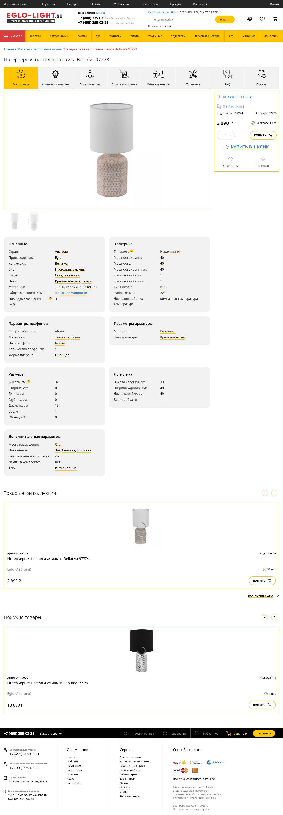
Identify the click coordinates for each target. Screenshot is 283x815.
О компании (78, 749)
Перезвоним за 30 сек (163, 12)
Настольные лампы (47, 49)
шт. (233, 733)
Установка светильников (135, 761)
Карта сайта (74, 783)
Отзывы (96, 4)
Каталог (13, 36)
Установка (121, 4)
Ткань (59, 287)
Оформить (264, 733)
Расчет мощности (73, 293)
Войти (274, 4)
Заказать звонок (51, 733)
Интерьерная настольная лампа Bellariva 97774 (48, 558)
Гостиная (84, 450)
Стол (58, 444)
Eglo (58, 257)
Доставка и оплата (17, 4)
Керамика (73, 287)
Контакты (200, 4)
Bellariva (61, 263)
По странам (74, 765)
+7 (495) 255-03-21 (106, 22)
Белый (87, 281)
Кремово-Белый (67, 281)
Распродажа (74, 770)
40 (162, 263)
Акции (70, 778)
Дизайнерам (149, 4)
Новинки (72, 774)
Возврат (73, 4)
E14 (162, 287)
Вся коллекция (263, 595)
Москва (101, 13)
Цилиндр (62, 355)
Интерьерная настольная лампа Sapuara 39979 (47, 683)
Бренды (175, 4)
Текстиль (90, 287)
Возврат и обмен (130, 770)
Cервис (126, 749)
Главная (10, 49)
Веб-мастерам (128, 774)
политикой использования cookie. (195, 797)
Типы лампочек (129, 796)
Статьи (124, 791)
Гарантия (48, 4)
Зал (58, 450)
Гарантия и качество (132, 765)
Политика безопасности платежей (194, 779)
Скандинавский (67, 275)
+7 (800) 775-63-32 (106, 18)
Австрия (61, 252)
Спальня (68, 450)
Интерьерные (66, 468)
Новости (125, 787)
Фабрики (72, 761)
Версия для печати (237, 97)
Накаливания (170, 252)
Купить (263, 135)
